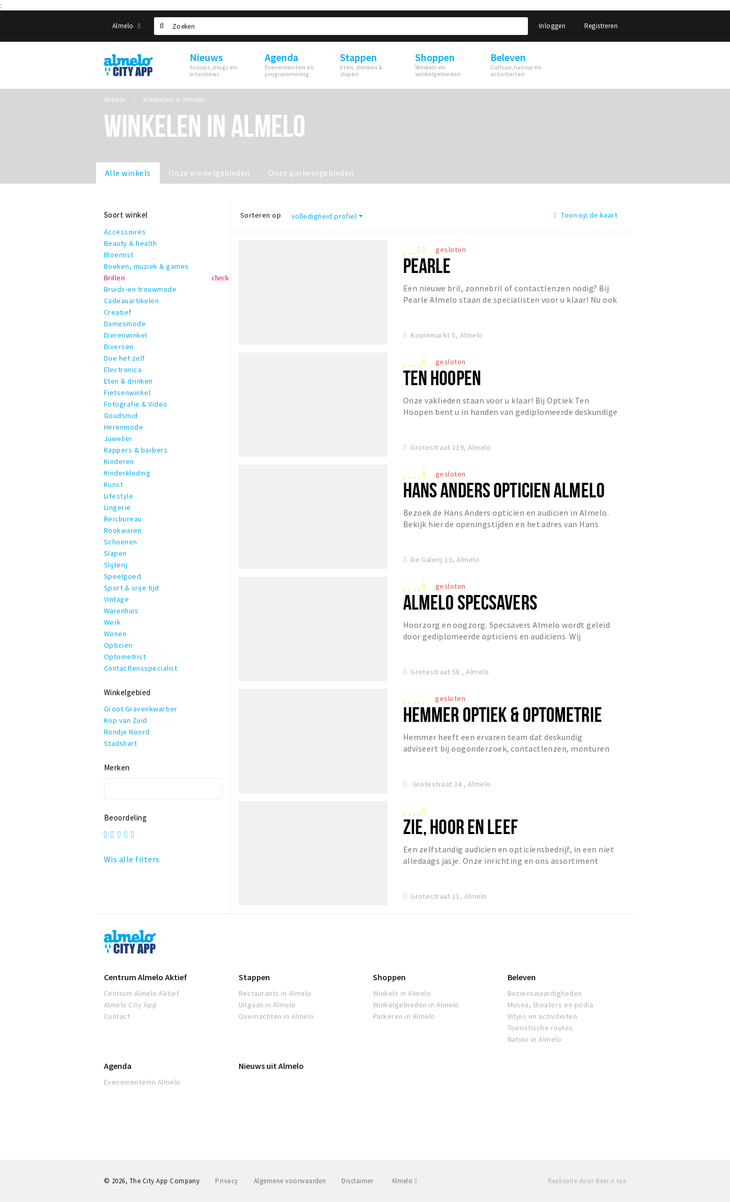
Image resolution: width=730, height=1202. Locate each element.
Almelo (126, 25)
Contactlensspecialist (140, 668)
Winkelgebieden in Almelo (416, 1004)
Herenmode (123, 427)
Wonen (115, 633)
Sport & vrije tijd (131, 587)
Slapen (115, 553)
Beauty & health (130, 243)
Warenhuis (121, 610)
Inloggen (552, 25)
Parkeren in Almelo (404, 1016)
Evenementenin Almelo (142, 1082)
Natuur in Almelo (535, 1039)
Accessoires (125, 231)
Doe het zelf (124, 358)
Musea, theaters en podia (551, 1004)
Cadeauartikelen (131, 300)
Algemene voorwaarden (290, 1180)
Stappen (254, 977)
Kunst (113, 484)
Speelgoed (122, 576)
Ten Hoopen (442, 377)
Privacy (226, 1180)
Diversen (119, 346)
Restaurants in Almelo (275, 993)
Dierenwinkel (125, 335)
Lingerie (117, 507)
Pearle (427, 265)
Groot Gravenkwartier (141, 708)
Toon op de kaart (585, 215)
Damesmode (125, 323)
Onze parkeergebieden (311, 173)
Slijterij (115, 564)
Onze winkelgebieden (209, 173)
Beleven (522, 977)
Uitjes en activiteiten (543, 1016)
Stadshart (120, 743)
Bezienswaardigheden (545, 993)
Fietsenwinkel (127, 392)
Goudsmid (121, 415)
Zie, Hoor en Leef (460, 826)
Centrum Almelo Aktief (145, 977)
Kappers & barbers (136, 450)
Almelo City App (130, 1004)
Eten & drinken (128, 381)
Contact (117, 1016)
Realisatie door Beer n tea (587, 1180)
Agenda (118, 1066)
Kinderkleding (127, 473)
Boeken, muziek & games (146, 266)
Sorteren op (260, 215)
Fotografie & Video (136, 404)
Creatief (118, 312)
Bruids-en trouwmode (140, 289)
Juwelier (118, 438)
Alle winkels (128, 173)
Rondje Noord (127, 731)
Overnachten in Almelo (276, 1016)
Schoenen (120, 541)
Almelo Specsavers (470, 602)
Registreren (601, 25)
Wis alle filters (132, 859)
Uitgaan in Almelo (267, 1004)
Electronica (123, 369)
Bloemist (119, 254)
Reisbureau (123, 518)
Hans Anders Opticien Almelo (504, 490)
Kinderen (119, 461)
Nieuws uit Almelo (271, 1066)
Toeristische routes (540, 1027)
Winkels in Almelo (402, 993)
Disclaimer (357, 1180)
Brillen (114, 277)
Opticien (118, 645)
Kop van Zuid (125, 720)
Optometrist (125, 656)
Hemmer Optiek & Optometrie (502, 714)
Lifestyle (118, 496)
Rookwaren (123, 530)
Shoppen (389, 977)
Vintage (116, 599)
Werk (112, 622)
